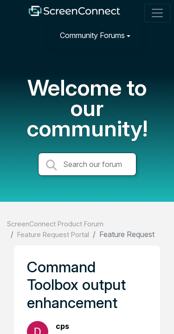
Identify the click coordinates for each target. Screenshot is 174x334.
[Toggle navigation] (157, 13)
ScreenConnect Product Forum (55, 224)
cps (62, 326)
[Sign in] (156, 35)
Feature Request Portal (53, 234)
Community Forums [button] (92, 35)
